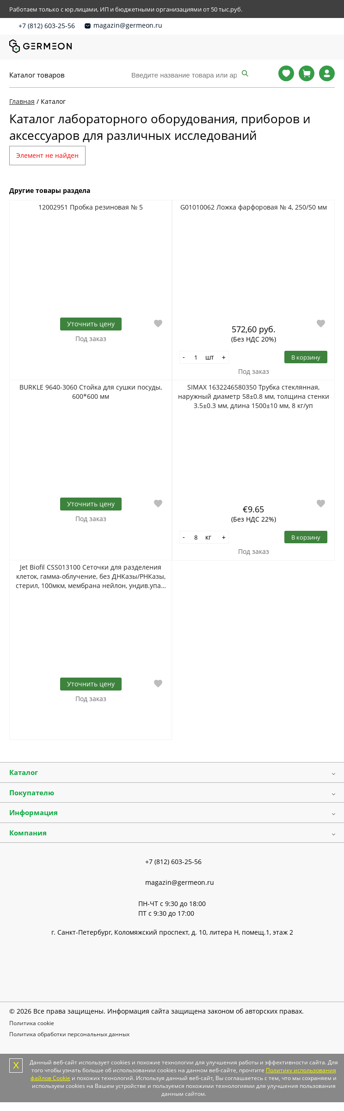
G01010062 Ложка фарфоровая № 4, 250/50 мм (253, 207)
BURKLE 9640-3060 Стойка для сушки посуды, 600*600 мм (90, 392)
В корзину (305, 357)
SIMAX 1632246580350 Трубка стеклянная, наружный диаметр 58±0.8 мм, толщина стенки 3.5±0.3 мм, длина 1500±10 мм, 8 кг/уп (253, 396)
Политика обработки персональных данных (69, 1034)
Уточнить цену (91, 323)
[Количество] (196, 357)
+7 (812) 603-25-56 (46, 25)
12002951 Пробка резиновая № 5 (90, 207)
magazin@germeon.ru (127, 25)
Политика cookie (31, 1023)
